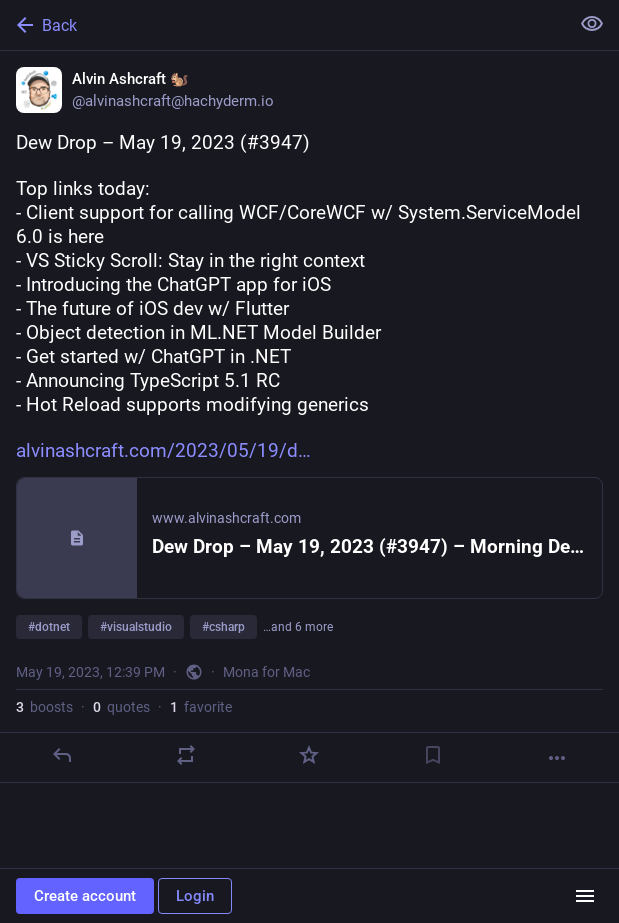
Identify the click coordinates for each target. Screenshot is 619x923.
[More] (557, 758)
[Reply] (62, 755)
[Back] (282, 25)
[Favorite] (309, 755)
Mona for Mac (266, 672)
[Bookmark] (433, 755)
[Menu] (585, 896)
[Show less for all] (592, 24)
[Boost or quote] (186, 755)
